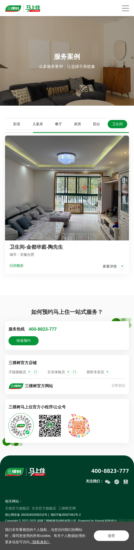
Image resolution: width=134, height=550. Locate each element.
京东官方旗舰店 (44, 508)
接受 (111, 536)
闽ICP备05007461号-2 (66, 515)
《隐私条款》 (40, 542)
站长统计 (111, 521)
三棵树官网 (67, 508)
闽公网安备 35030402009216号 (26, 515)
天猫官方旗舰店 (17, 508)
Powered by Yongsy (91, 521)
